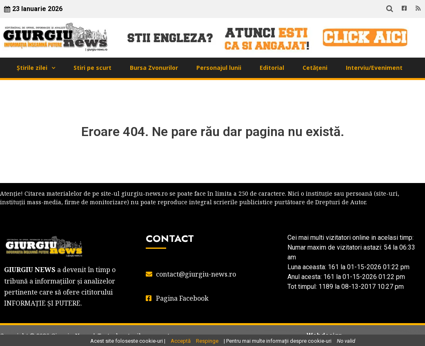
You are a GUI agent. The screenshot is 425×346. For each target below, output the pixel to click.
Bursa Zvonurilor (154, 67)
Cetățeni (315, 67)
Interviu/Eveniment (374, 67)
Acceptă (181, 341)
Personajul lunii (218, 67)
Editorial (272, 67)
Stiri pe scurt (92, 67)
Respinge (207, 341)
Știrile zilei (32, 67)
